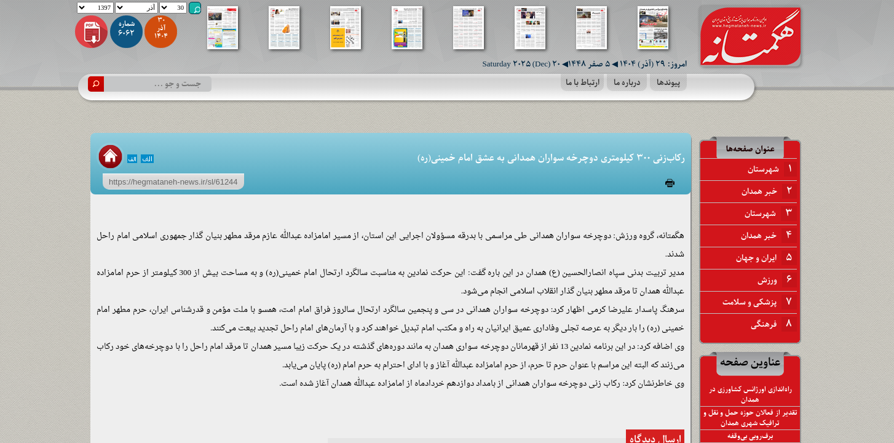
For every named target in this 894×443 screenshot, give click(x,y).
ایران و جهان (766, 257)
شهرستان (772, 169)
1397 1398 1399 (95, 8)
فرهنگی (774, 324)
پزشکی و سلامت (759, 302)
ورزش (777, 280)
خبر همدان (769, 191)
